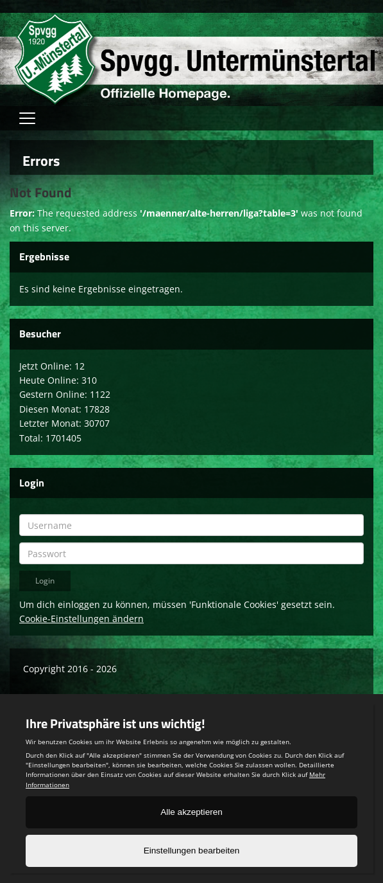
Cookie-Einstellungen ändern (81, 618)
